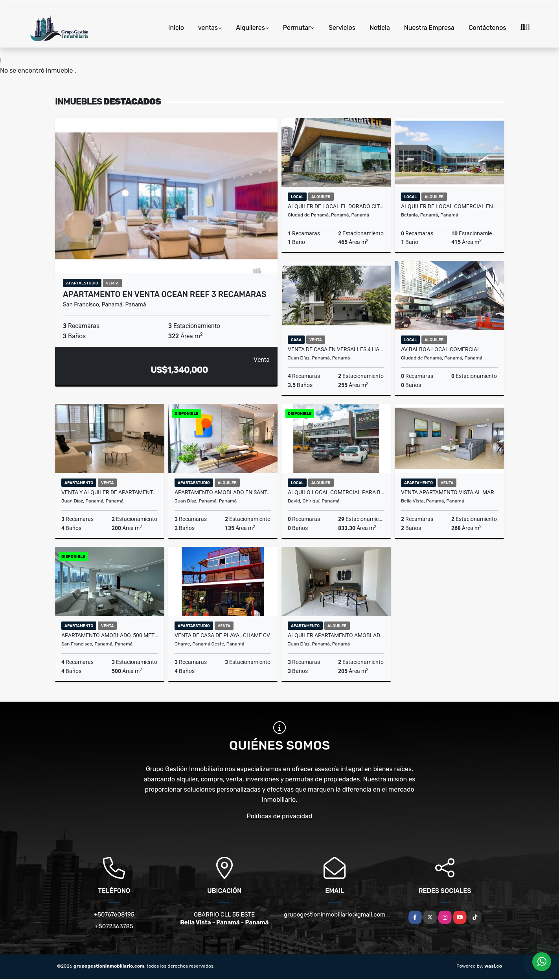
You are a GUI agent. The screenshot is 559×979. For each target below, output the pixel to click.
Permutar (297, 27)
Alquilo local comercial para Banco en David (336, 492)
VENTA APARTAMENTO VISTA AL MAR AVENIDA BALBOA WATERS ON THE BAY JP (449, 492)
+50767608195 (114, 914)
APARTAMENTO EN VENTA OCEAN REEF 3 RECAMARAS (165, 294)
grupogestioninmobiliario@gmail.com (334, 914)
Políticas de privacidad (280, 816)
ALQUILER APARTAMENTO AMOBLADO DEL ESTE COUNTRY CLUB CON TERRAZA (336, 635)
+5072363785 (114, 926)
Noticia (380, 27)
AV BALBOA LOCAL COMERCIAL (440, 349)
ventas (208, 27)
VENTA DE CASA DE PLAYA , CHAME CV (222, 635)
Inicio (176, 27)
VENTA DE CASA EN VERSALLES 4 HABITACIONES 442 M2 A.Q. (336, 349)
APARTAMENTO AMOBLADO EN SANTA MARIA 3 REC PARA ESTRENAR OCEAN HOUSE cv (223, 492)
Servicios (342, 27)
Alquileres (250, 27)
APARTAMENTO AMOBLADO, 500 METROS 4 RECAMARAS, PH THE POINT (109, 635)
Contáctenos (487, 27)
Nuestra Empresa (429, 27)
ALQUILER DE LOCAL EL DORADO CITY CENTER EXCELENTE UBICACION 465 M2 (336, 206)
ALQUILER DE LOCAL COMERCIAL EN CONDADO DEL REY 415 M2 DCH (449, 206)
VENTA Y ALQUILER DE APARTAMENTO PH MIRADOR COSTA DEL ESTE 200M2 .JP (109, 492)
